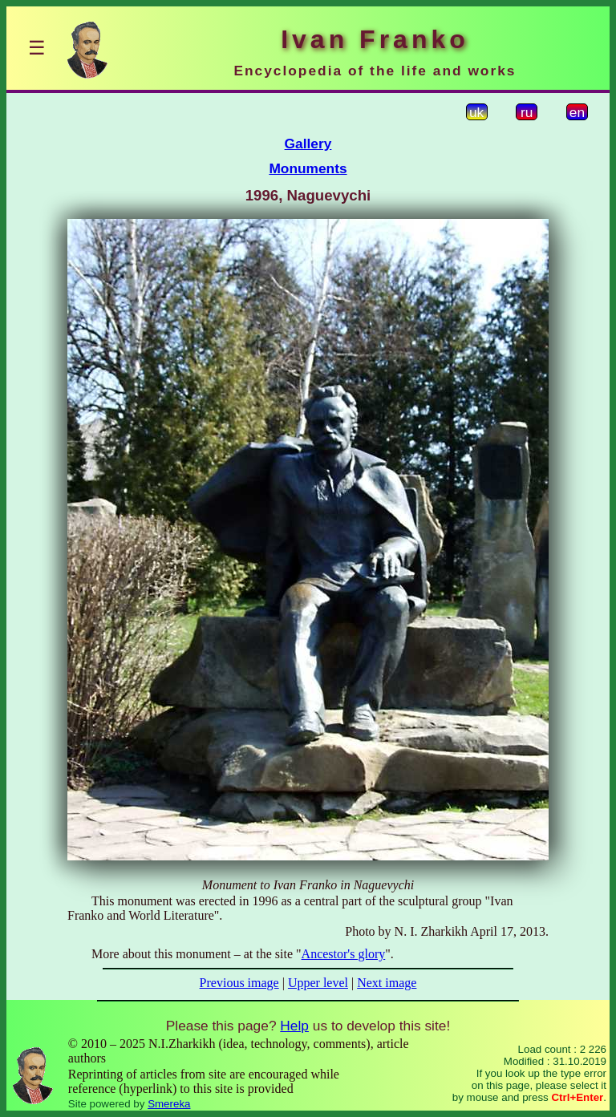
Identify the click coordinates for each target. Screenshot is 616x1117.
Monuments (307, 168)
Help (294, 1026)
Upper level (318, 983)
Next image (386, 983)
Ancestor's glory (344, 954)
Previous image (239, 983)
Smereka (169, 1104)
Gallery (308, 144)
